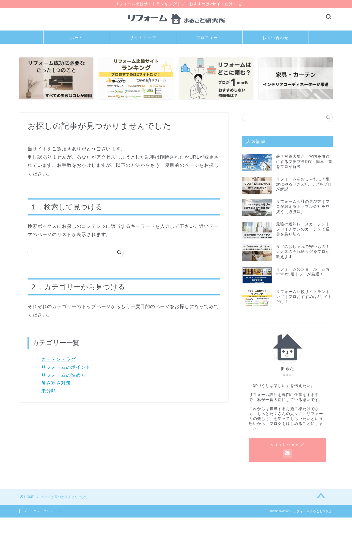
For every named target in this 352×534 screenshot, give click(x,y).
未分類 (48, 391)
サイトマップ (143, 38)
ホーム (76, 38)
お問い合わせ (275, 38)
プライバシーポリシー (40, 511)
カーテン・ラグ (58, 360)
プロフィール (209, 38)
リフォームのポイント (66, 367)
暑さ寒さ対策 (56, 383)
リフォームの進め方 (63, 375)
